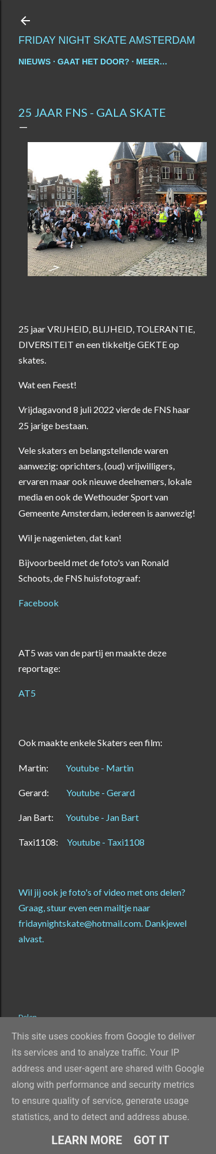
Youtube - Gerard (100, 792)
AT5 (27, 692)
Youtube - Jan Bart (101, 817)
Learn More (86, 1140)
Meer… (151, 61)
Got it (151, 1140)
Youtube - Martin (99, 767)
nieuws (34, 61)
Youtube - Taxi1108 (105, 841)
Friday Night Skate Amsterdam (106, 40)
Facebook (38, 602)
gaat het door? (94, 61)
